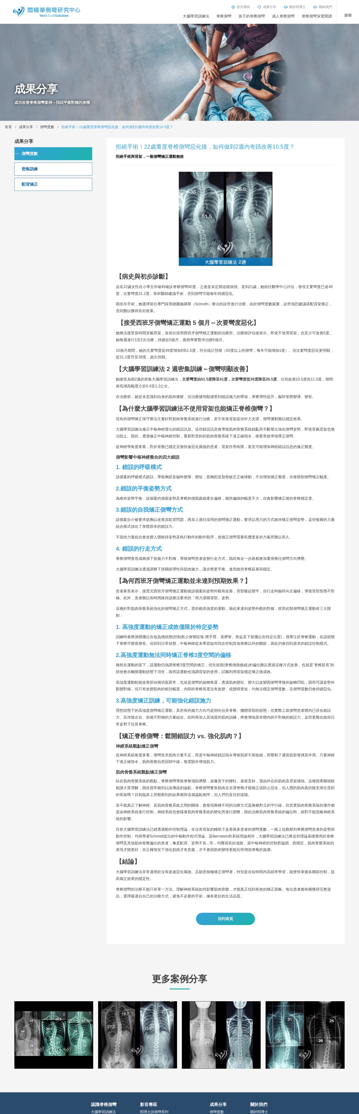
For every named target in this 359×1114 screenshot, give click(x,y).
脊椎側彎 (223, 16)
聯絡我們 (325, 7)
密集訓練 (30, 169)
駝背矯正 (30, 184)
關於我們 (258, 1104)
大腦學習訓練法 (196, 16)
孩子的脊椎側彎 (251, 16)
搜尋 (348, 15)
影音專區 (243, 7)
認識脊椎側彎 (104, 1104)
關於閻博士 (297, 7)
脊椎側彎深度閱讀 (317, 16)
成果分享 (269, 7)
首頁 (8, 127)
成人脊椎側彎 (283, 16)
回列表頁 (225, 919)
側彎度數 (47, 127)
